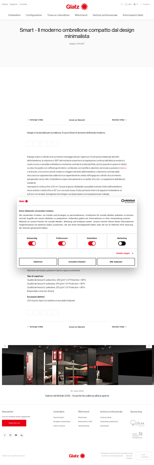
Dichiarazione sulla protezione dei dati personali (117, 453)
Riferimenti (83, 411)
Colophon (129, 458)
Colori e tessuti (59, 426)
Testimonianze (83, 426)
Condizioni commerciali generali (112, 456)
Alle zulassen (116, 262)
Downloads (104, 426)
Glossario (129, 456)
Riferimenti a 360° (85, 422)
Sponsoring (136, 411)
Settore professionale (111, 411)
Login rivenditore (144, 456)
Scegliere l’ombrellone (61, 422)
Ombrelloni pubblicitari (109, 422)
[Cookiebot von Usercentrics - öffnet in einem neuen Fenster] (123, 201)
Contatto (23, 4)
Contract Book (105, 417)
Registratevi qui (14, 423)
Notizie (5, 4)
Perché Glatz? (58, 417)
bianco (123, 168)
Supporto (14, 4)
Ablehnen (37, 262)
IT (137, 4)
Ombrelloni (58, 411)
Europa (146, 4)
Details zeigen (123, 253)
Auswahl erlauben (77, 262)
